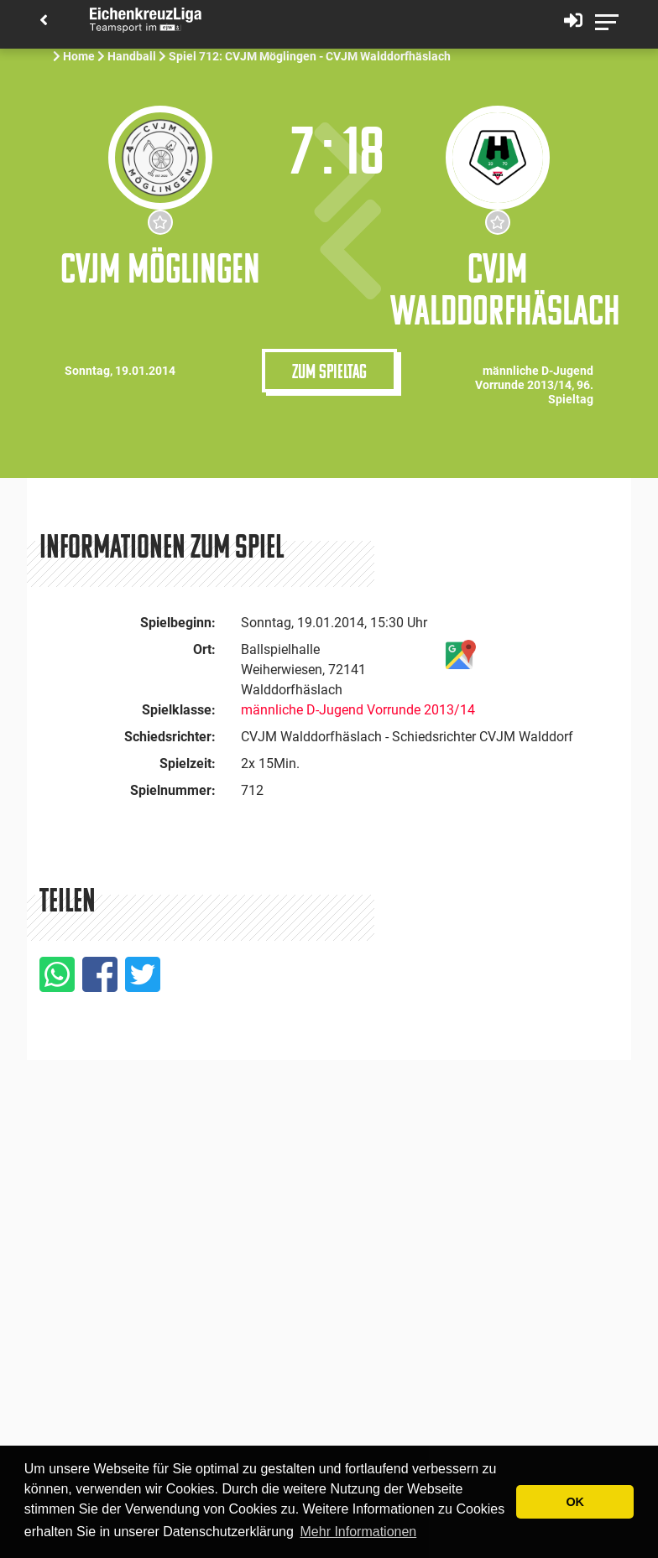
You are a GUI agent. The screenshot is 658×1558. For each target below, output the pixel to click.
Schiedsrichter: (170, 737)
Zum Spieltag (329, 371)
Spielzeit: (187, 763)
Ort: (204, 649)
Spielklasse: (179, 710)
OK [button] (575, 1502)
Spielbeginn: (178, 623)
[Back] (43, 21)
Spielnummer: (173, 790)
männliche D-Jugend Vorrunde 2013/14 (358, 710)
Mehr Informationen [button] (358, 1531)
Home (79, 56)
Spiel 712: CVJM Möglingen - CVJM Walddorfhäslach (311, 56)
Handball (131, 56)
